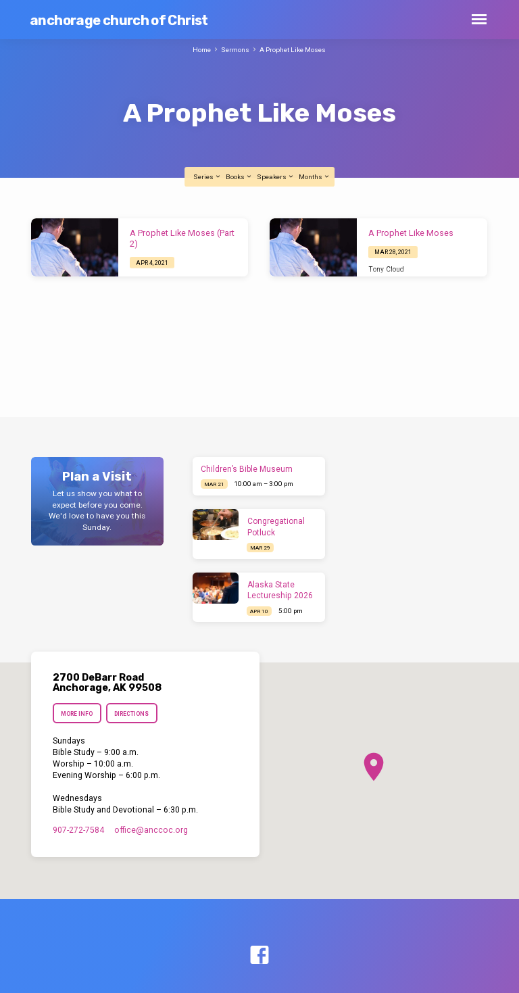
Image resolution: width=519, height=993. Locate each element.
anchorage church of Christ (119, 20)
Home (202, 49)
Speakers (276, 176)
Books (239, 176)
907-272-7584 (78, 830)
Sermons (235, 49)
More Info (77, 713)
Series (207, 176)
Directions (132, 713)
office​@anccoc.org (151, 830)
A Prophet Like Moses (293, 49)
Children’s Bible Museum (247, 469)
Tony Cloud (386, 269)
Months (314, 176)
